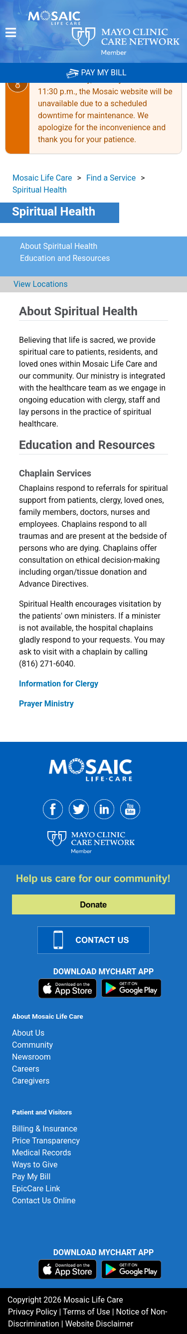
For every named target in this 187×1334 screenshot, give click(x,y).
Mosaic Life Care (42, 178)
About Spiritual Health (58, 246)
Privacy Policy (32, 1312)
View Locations (39, 284)
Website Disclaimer (99, 1324)
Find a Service (111, 178)
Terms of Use (86, 1312)
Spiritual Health (39, 190)
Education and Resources (65, 258)
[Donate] (99, 893)
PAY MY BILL (96, 72)
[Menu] (10, 32)
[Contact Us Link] (99, 939)
